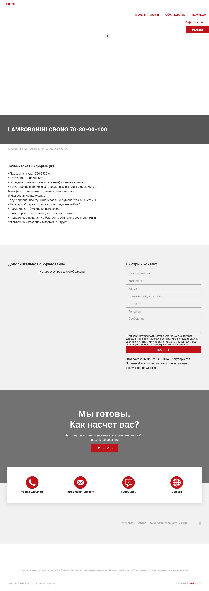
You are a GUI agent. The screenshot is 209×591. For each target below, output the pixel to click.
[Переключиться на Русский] (135, 5)
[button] (107, 36)
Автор (142, 523)
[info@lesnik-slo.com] (80, 482)
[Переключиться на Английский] (117, 5)
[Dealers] (176, 482)
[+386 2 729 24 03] (32, 482)
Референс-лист (195, 22)
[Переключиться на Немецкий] (123, 5)
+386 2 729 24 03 (32, 492)
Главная (12, 148)
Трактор (23, 148)
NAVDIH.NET (195, 584)
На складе (199, 14)
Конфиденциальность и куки (168, 523)
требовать (128, 492)
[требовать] (128, 482)
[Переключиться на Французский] (129, 5)
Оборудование (175, 14)
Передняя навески (146, 14)
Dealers (177, 492)
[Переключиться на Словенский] (110, 5)
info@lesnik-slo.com (80, 492)
